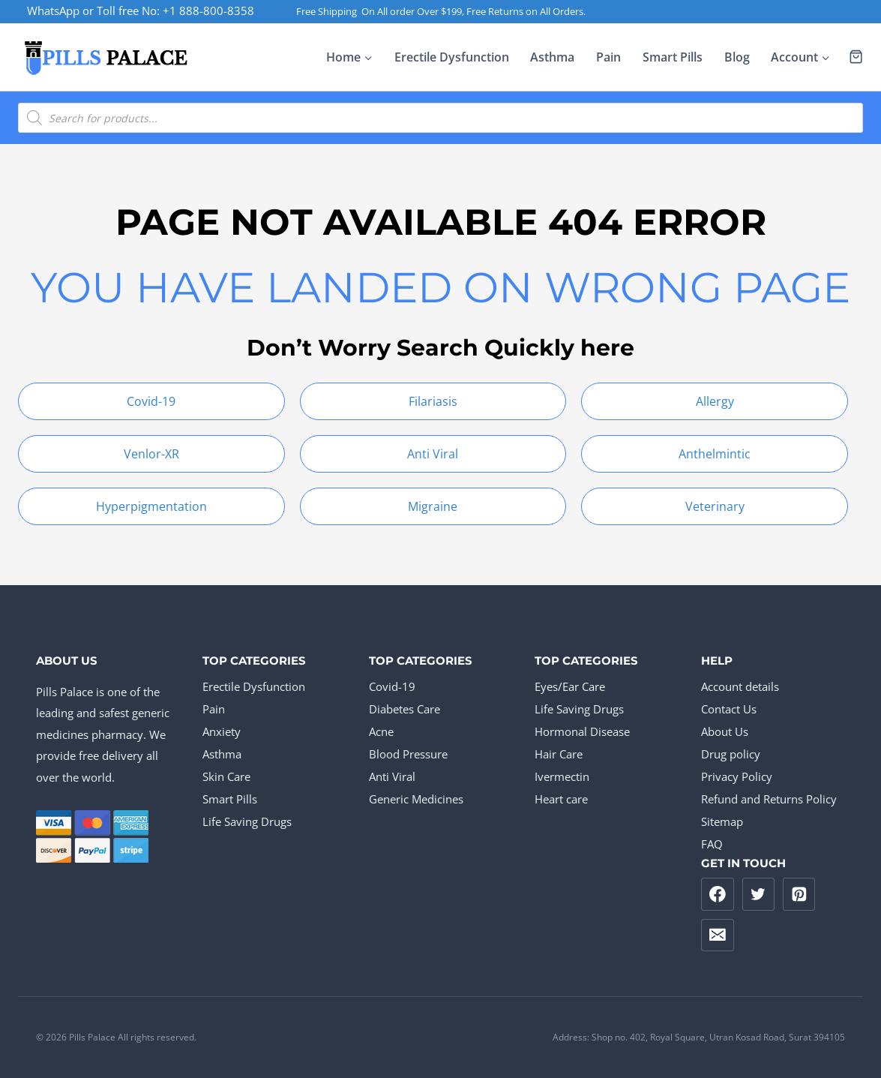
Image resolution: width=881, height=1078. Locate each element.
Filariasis (433, 401)
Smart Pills (673, 57)
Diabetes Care (404, 708)
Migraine (432, 506)
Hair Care (559, 753)
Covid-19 (151, 401)
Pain (608, 57)
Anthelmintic (715, 454)
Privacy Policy (736, 776)
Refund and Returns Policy (769, 798)
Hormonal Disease (582, 731)
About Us (724, 731)
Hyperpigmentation (151, 506)
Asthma (552, 57)
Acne (381, 731)
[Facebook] (717, 894)
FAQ (712, 843)
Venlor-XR (151, 454)
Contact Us (729, 708)
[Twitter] (758, 894)
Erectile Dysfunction (451, 57)
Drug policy (730, 753)
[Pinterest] (799, 894)
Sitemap (722, 821)
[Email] (717, 935)
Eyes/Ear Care (570, 686)
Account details (740, 686)
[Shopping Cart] (856, 57)
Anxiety (221, 731)
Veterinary (715, 506)
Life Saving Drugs (247, 821)
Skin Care (226, 776)
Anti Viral (432, 454)
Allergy (715, 401)
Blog (737, 57)
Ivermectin (562, 776)
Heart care (561, 798)
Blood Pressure (408, 753)
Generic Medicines (416, 798)
